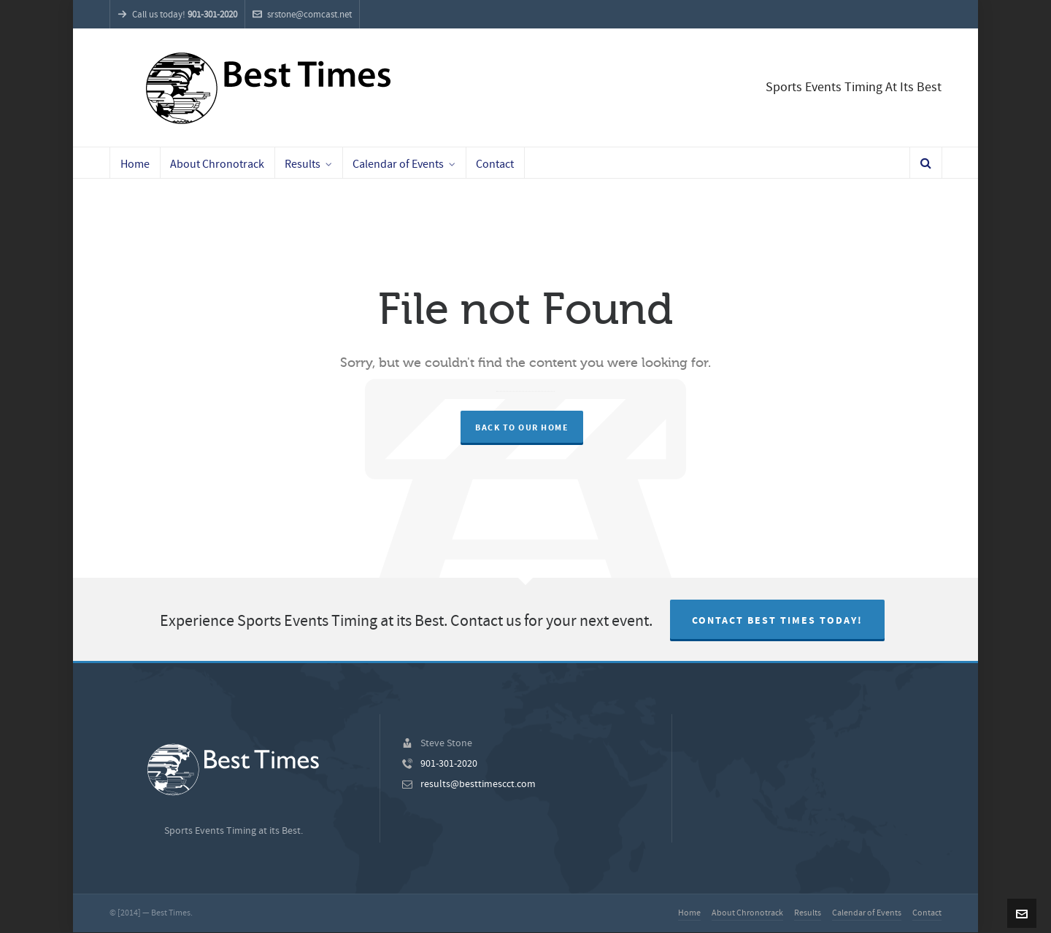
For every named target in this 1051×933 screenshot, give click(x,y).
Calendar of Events (866, 912)
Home (689, 912)
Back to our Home (522, 428)
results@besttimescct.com (478, 784)
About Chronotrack (747, 912)
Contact (927, 912)
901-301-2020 (448, 763)
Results (807, 912)
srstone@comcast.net (302, 14)
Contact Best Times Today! (777, 620)
